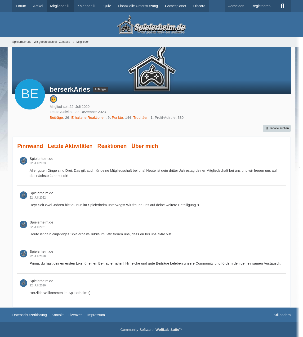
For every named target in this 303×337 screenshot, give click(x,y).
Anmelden (236, 6)
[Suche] (282, 6)
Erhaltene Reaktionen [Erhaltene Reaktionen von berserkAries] (88, 117)
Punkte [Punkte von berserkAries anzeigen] (117, 117)
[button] (277, 128)
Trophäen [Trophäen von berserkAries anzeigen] (140, 117)
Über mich (144, 146)
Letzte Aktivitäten (70, 146)
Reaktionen (112, 146)
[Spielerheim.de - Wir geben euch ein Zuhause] (151, 24)
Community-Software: (151, 330)
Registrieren (261, 6)
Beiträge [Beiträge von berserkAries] (56, 117)
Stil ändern (282, 315)
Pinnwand (30, 146)
